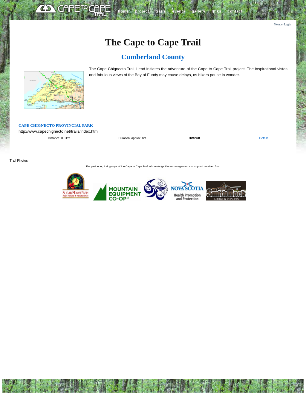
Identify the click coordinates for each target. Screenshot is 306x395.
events (178, 11)
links (216, 11)
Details (263, 138)
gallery (199, 11)
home (123, 11)
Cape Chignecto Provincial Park (56, 125)
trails (160, 11)
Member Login (282, 24)
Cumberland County (153, 57)
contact (235, 11)
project (142, 11)
